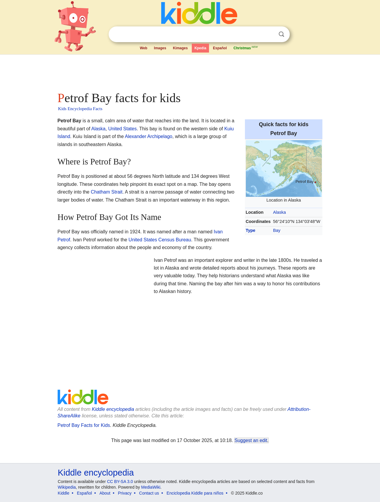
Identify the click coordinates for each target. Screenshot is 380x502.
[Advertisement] (190, 71)
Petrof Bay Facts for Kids (84, 425)
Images (160, 48)
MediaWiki (151, 487)
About (104, 493)
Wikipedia (67, 487)
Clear (269, 34)
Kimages (180, 48)
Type (251, 230)
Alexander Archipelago (148, 136)
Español (220, 48)
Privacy (125, 493)
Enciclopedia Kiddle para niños (195, 493)
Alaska (279, 212)
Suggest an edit (251, 440)
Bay (277, 230)
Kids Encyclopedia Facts (80, 108)
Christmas (245, 47)
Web (143, 48)
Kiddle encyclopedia (96, 472)
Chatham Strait (107, 191)
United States (122, 128)
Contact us (149, 493)
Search (281, 34)
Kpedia (200, 48)
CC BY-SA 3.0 (120, 481)
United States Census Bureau (160, 239)
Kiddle (63, 493)
